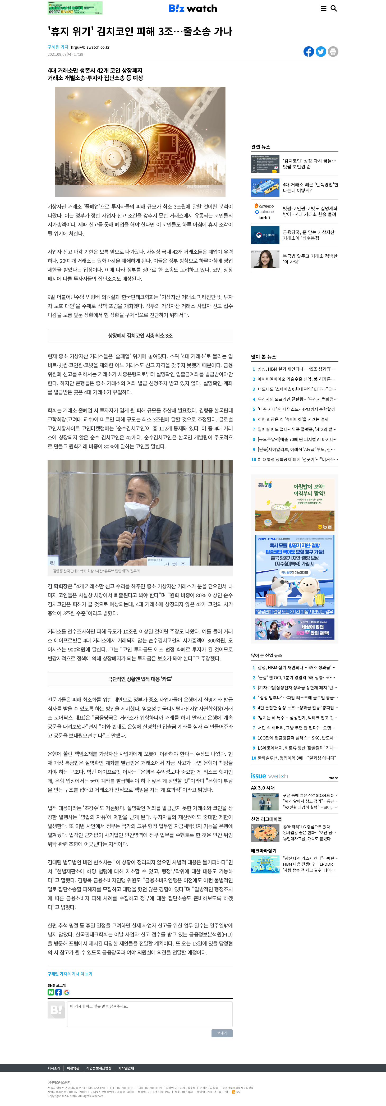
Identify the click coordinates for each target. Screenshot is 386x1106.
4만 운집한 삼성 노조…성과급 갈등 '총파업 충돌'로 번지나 (309, 707)
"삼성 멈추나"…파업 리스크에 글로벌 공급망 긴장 (302, 697)
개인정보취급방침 (99, 1068)
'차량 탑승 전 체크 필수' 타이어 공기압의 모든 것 (323, 870)
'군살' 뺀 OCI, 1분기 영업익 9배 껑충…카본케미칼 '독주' (308, 677)
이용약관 (73, 1068)
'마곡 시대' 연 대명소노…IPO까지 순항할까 (296, 409)
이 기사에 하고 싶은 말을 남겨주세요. (150, 1014)
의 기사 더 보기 (70, 973)
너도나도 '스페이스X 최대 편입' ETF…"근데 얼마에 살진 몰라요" (315, 389)
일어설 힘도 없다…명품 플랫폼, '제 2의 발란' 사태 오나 (306, 429)
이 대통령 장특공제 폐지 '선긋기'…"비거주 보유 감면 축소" (310, 459)
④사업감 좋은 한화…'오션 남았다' (312, 832)
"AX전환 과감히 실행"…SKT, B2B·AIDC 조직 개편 (325, 807)
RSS (236, 1092)
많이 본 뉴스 (263, 356)
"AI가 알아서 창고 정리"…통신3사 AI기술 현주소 (324, 801)
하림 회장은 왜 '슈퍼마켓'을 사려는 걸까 (293, 419)
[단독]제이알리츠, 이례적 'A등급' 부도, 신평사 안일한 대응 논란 (314, 449)
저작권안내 (126, 1068)
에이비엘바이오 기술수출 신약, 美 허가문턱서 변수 (303, 379)
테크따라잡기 (264, 850)
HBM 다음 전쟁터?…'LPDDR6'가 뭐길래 (317, 864)
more (333, 777)
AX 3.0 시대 (263, 787)
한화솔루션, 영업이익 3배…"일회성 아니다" (297, 758)
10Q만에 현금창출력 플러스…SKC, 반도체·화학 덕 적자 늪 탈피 (314, 738)
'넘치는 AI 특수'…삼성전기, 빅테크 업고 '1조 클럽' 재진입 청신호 (315, 717)
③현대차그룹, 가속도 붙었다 (307, 838)
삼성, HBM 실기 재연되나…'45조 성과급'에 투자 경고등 (307, 369)
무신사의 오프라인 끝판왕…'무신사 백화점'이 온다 (303, 399)
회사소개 (54, 1068)
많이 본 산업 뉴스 (266, 655)
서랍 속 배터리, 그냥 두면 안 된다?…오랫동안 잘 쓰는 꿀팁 (310, 727)
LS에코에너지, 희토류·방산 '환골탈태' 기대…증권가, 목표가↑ (313, 748)
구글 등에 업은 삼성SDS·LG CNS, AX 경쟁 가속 (323, 795)
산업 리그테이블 (266, 819)
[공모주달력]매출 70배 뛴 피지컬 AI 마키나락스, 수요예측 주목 (313, 439)
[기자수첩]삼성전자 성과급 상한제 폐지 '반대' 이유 (302, 687)
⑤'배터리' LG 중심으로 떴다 (306, 826)
